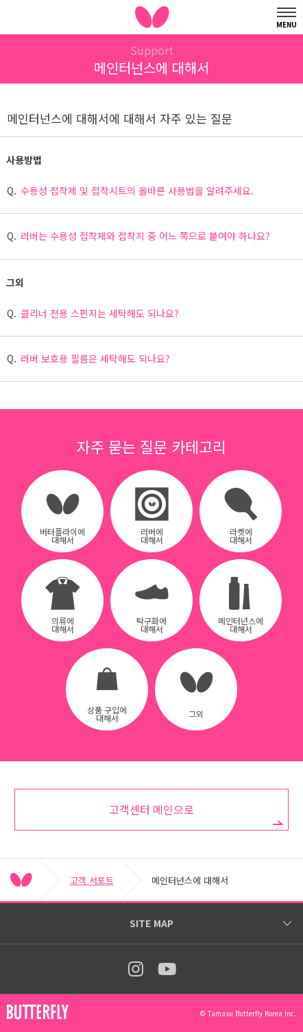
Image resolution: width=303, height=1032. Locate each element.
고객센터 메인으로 (151, 809)
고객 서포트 (92, 880)
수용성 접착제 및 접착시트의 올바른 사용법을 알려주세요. (137, 190)
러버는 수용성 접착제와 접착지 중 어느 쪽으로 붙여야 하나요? (145, 236)
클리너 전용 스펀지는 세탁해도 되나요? (100, 313)
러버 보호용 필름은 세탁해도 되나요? (95, 358)
